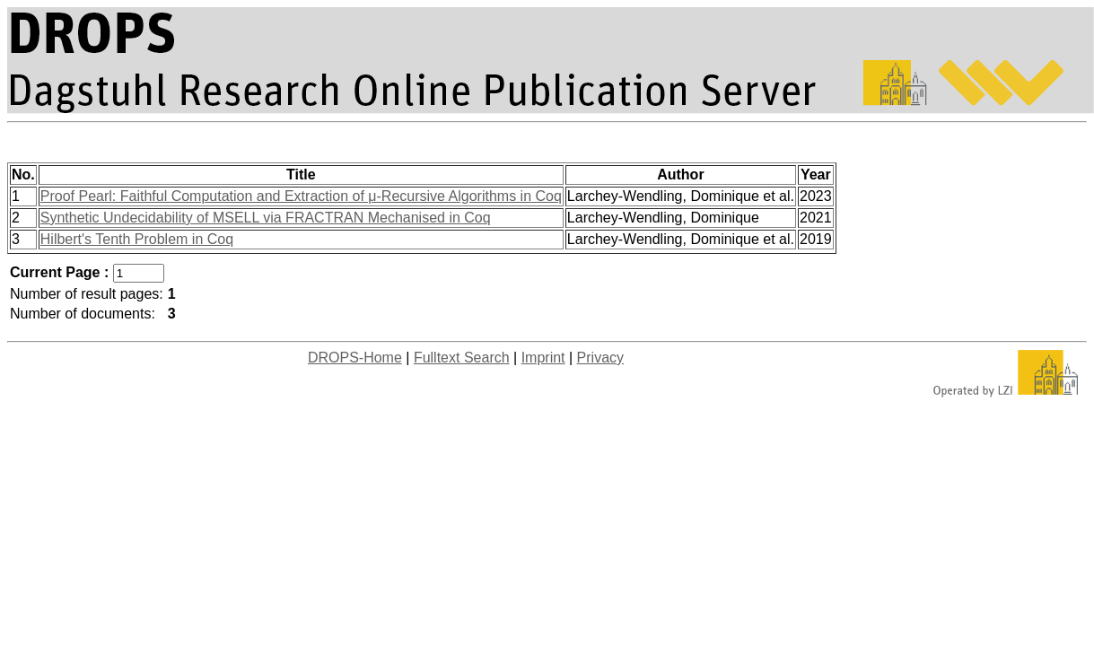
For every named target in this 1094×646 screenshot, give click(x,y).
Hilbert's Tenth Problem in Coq (136, 239)
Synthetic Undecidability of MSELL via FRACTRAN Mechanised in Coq (265, 217)
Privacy (600, 357)
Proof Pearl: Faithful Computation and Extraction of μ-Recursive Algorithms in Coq (301, 196)
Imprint (543, 357)
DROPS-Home (355, 357)
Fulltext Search (462, 357)
